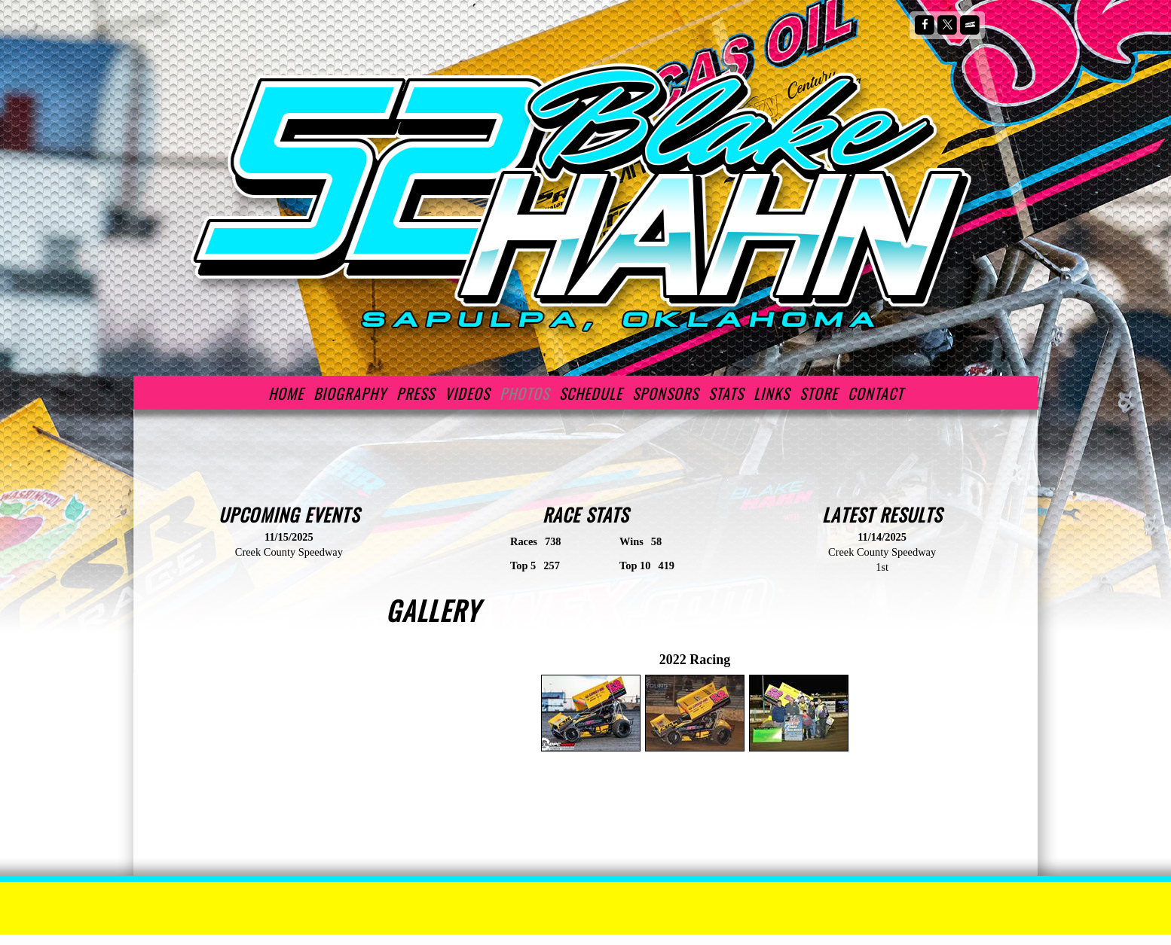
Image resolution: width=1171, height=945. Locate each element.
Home (286, 393)
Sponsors (665, 393)
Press (415, 393)
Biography (350, 393)
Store (819, 393)
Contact (875, 393)
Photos (524, 393)
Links (772, 393)
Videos (467, 393)
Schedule (590, 393)
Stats (726, 393)
